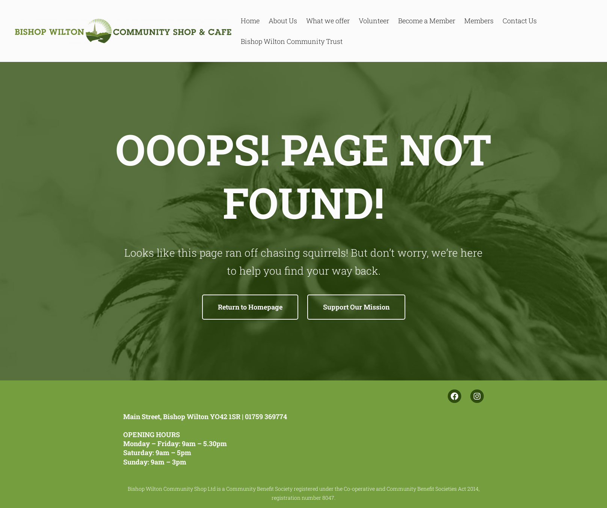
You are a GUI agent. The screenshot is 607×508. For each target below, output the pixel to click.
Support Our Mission (356, 306)
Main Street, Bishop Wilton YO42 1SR (181, 416)
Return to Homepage (250, 306)
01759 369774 (266, 416)
